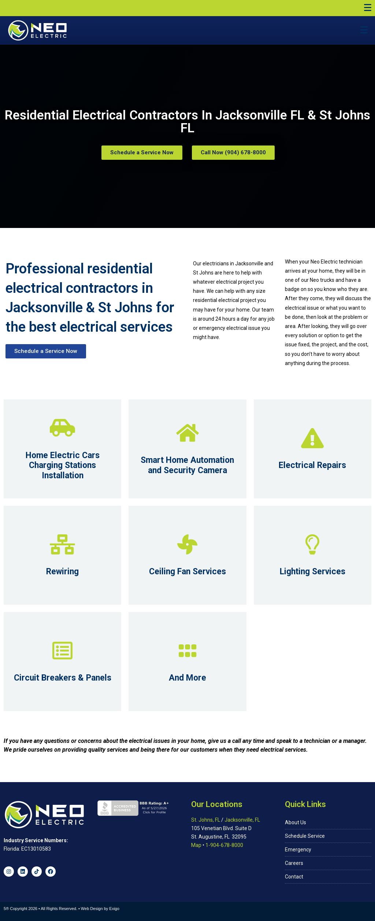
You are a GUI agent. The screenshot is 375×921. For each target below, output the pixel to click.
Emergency (298, 849)
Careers (294, 863)
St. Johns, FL (205, 820)
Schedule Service (305, 836)
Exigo (114, 908)
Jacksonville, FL (242, 820)
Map (196, 845)
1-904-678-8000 (224, 845)
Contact (294, 877)
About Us (295, 822)
